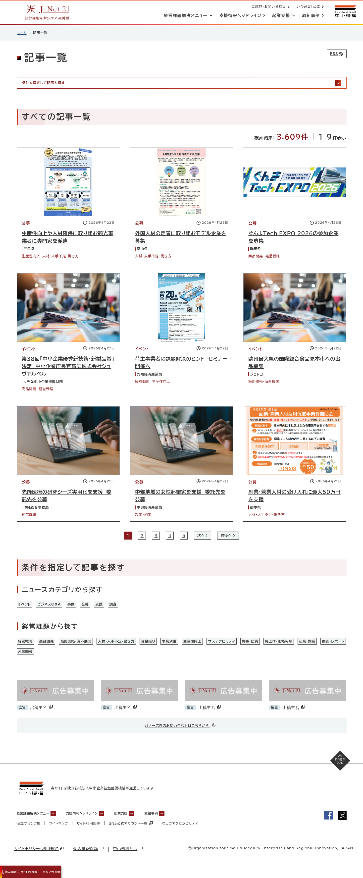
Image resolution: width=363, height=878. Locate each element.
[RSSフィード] (335, 54)
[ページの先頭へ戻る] (338, 772)
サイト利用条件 (89, 833)
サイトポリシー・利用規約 (39, 859)
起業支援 (139, 823)
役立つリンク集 (29, 833)
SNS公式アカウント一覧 (131, 833)
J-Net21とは (307, 7)
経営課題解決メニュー (37, 823)
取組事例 (174, 823)
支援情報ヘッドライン (94, 823)
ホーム (22, 33)
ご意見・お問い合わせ (268, 7)
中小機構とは (128, 859)
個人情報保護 (88, 859)
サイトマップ (58, 833)
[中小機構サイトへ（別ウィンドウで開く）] (345, 11)
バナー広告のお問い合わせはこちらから (181, 735)
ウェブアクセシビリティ (181, 833)
